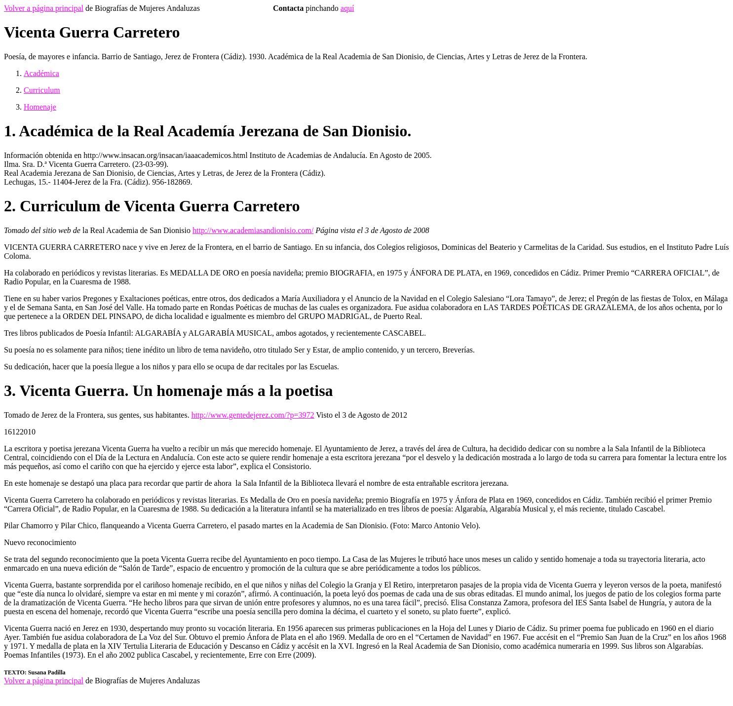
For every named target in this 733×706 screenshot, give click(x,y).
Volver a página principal (43, 8)
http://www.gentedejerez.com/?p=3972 (253, 415)
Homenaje (40, 107)
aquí (347, 8)
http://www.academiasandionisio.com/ (253, 230)
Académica (41, 73)
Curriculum (42, 90)
